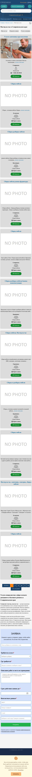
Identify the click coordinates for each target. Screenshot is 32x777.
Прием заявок (17, 121)
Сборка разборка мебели (16, 132)
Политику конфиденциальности (23, 729)
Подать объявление (17, 6)
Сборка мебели (16, 84)
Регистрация (23, 2)
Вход (30, 2)
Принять (16, 774)
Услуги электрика (25, 31)
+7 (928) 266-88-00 (17, 73)
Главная (2, 22)
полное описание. (19, 62)
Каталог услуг (9, 22)
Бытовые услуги (17, 19)
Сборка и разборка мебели (16, 382)
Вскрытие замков (14, 31)
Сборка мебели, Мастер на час (16, 333)
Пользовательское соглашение (8, 731)
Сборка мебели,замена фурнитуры (16, 181)
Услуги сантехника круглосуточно (16, 37)
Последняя (16, 588)
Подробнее (21, 770)
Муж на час (4, 31)
